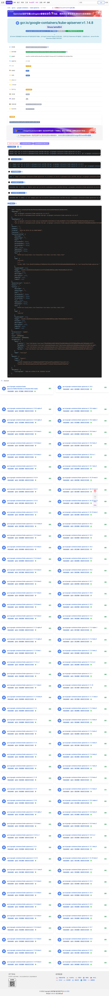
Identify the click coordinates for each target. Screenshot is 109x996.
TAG (14, 2)
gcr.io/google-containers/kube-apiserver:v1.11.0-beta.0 (80, 639)
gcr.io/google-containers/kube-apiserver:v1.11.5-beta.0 (80, 743)
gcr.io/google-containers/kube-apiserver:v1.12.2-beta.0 (24, 881)
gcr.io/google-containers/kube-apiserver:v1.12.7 (77, 927)
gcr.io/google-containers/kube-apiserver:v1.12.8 (77, 939)
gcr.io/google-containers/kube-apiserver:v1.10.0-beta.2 (24, 443)
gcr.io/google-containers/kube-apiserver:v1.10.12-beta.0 (80, 500)
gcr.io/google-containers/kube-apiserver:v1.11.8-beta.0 (80, 777)
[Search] (87, 2)
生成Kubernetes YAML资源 (41, 143)
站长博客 (66, 991)
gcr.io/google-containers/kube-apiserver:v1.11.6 (22, 754)
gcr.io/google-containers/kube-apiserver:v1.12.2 (77, 869)
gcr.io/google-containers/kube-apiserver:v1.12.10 (22, 858)
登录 (106, 2)
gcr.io (13, 8)
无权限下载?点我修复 (13, 143)
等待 (22, 2)
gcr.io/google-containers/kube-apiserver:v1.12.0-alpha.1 (24, 812)
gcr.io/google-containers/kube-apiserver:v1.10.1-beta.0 (80, 466)
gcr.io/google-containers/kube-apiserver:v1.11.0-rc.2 (79, 662)
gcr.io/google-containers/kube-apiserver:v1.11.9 (22, 789)
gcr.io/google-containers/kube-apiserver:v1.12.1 (22, 846)
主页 (2, 3)
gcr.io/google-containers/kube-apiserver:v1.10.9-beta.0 (24, 616)
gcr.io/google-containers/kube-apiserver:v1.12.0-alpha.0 (80, 800)
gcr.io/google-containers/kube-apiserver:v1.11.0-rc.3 (23, 673)
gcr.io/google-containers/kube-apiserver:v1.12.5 (77, 904)
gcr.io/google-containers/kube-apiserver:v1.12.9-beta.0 (24, 962)
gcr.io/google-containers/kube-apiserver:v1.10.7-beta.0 (24, 593)
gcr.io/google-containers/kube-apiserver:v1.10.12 (22, 500)
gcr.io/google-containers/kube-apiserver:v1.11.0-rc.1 (23, 662)
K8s (95, 505)
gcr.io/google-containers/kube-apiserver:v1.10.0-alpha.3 (80, 420)
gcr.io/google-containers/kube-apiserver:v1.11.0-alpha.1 (80, 627)
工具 (26, 2)
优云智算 (68, 980)
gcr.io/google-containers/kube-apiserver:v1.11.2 (22, 708)
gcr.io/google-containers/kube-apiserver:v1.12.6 (77, 915)
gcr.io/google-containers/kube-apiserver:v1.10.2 (77, 524)
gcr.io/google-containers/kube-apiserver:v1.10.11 (22, 489)
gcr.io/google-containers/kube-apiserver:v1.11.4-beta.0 (80, 731)
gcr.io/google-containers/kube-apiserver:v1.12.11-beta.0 (24, 869)
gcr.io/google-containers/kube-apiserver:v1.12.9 (77, 950)
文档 (41, 2)
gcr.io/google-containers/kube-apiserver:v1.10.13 (22, 512)
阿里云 (79, 977)
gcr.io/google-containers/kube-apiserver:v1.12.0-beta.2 (80, 823)
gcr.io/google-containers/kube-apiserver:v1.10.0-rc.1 (79, 454)
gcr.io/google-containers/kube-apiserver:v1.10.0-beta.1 (80, 431)
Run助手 (31, 2)
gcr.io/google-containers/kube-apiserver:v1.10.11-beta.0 (80, 489)
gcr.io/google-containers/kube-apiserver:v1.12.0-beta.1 (24, 823)
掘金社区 (77, 980)
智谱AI (87, 977)
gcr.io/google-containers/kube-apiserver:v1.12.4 (77, 892)
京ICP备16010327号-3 (57, 991)
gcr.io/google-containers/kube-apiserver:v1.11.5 (22, 743)
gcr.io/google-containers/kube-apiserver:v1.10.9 (77, 604)
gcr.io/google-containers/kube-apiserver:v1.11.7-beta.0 (80, 766)
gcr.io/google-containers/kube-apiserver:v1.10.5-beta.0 (24, 570)
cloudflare (71, 977)
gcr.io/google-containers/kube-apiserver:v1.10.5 (77, 558)
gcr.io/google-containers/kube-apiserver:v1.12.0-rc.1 (23, 835)
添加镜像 (9, 2)
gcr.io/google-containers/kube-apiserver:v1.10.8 (77, 593)
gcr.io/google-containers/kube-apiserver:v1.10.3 (77, 535)
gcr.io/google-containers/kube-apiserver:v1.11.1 (77, 673)
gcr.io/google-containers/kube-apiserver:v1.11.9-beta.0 (80, 789)
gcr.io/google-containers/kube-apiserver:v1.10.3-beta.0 (24, 547)
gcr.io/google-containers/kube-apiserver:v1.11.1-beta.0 (24, 685)
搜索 (101, 2)
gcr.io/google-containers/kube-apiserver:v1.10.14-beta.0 (24, 524)
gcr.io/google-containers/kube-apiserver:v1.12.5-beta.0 (24, 915)
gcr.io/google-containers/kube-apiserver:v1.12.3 (77, 881)
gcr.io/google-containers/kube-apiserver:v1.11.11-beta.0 (80, 696)
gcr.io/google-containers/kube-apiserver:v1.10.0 (77, 386)
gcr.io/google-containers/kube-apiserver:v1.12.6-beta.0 (24, 927)
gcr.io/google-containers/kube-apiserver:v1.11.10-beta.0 (24, 696)
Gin (55, 993)
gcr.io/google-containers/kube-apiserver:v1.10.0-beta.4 (24, 454)
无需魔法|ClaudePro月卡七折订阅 (63, 8)
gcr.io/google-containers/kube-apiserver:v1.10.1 (22, 466)
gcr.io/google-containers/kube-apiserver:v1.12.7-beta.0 (24, 939)
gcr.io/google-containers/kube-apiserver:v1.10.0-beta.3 (80, 443)
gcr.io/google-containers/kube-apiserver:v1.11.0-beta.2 (80, 650)
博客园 (84, 980)
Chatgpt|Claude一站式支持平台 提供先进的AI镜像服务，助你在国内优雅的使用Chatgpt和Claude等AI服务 (54, 135)
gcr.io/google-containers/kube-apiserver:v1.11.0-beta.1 (24, 650)
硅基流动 (93, 980)
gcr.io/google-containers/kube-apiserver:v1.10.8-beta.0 (24, 604)
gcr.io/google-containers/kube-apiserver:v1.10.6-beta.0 (24, 581)
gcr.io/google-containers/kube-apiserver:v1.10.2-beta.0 (24, 535)
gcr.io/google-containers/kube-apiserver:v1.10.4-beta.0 (24, 558)
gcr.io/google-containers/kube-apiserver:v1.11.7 (22, 766)
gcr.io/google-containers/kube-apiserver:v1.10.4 (77, 547)
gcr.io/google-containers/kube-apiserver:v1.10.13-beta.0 (80, 512)
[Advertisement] (50, 400)
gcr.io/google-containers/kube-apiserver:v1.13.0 (77, 962)
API (45, 2)
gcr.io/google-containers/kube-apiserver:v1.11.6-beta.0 (80, 754)
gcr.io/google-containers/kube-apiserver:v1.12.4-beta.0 (24, 904)
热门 (18, 2)
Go (51, 993)
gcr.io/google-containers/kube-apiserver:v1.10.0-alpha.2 (24, 420)
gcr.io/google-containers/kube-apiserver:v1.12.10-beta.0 (80, 858)
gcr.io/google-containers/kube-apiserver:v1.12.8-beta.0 (24, 950)
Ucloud (60, 980)
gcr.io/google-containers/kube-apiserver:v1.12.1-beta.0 (80, 846)
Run (95, 501)
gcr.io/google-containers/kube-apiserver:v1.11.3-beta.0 (80, 720)
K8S (37, 2)
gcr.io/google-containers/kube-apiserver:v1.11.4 (22, 731)
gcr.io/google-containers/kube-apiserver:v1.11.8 (22, 777)
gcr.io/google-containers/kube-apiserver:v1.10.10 (22, 477)
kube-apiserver (34, 8)
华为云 (94, 977)
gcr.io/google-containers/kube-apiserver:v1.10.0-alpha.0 (24, 408)
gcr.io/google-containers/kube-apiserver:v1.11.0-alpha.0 (24, 627)
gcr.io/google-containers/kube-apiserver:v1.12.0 (22, 800)
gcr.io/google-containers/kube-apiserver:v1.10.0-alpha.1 (80, 408)
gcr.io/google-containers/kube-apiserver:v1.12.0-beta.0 (80, 812)
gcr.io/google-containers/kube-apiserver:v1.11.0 (77, 616)
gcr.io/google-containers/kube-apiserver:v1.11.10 (78, 685)
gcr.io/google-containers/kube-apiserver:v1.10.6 (77, 570)
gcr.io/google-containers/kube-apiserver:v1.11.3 (22, 720)
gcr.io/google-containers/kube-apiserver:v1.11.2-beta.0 (80, 708)
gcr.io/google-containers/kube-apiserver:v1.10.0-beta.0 (24, 431)
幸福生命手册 (62, 977)
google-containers (22, 8)
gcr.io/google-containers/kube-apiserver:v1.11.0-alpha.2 (24, 639)
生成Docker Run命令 (26, 143)
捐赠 (48, 2)
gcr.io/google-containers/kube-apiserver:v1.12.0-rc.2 (79, 835)
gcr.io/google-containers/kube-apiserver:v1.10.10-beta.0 (80, 477)
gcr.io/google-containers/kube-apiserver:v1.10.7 (77, 581)
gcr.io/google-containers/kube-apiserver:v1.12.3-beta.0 (24, 892)
